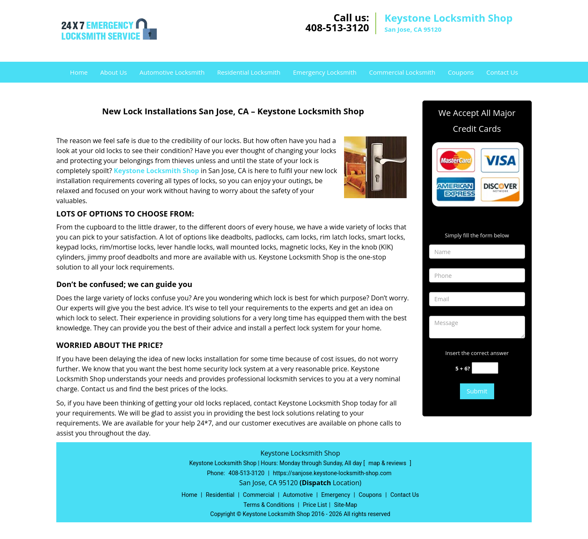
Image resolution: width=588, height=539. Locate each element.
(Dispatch (316, 482)
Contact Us (502, 72)
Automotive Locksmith (171, 72)
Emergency (335, 494)
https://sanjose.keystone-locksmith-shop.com (332, 473)
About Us (113, 72)
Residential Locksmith (249, 72)
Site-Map (345, 504)
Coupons (461, 72)
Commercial (258, 494)
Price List (315, 504)
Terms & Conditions (269, 504)
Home (79, 72)
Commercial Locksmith (402, 72)
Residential (220, 494)
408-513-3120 (337, 27)
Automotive (298, 494)
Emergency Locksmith (325, 72)
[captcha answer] (485, 368)
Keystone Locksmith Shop (156, 170)
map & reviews (387, 463)
